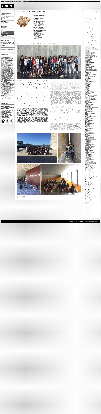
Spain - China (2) (88, 192)
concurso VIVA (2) (88, 25)
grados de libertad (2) (89, 123)
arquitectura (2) (88, 124)
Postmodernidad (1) (89, 108)
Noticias (3, 30)
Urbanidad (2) (87, 193)
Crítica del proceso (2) (89, 137)
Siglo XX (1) (87, 94)
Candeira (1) (87, 45)
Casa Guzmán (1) (88, 54)
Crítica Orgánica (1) (89, 169)
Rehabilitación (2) (88, 158)
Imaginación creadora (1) (90, 113)
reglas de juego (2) (89, 120)
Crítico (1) (87, 80)
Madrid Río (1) (88, 207)
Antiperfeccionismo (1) (89, 66)
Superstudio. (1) (88, 142)
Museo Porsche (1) (89, 28)
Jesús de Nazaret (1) (89, 161)
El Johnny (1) (87, 46)
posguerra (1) (87, 136)
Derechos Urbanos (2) (89, 152)
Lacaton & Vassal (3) (89, 57)
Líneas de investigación (6, 14)
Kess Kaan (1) (88, 200)
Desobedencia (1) (88, 135)
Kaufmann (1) (87, 197)
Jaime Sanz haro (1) (89, 105)
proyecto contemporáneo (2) (90, 116)
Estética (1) (87, 90)
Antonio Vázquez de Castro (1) (91, 205)
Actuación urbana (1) (89, 34)
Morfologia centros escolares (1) (91, 49)
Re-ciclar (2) (87, 185)
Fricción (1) (87, 143)
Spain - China (36, 43)
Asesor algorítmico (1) (89, 91)
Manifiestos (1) (88, 149)
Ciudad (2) (87, 50)
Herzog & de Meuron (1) (90, 128)
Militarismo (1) (88, 58)
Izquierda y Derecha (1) (89, 92)
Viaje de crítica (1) (88, 33)
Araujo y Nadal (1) (88, 156)
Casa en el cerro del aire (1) (90, 204)
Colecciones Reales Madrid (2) (91, 95)
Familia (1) (87, 160)
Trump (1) (87, 35)
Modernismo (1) (88, 181)
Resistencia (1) (88, 23)
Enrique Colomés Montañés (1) (91, 107)
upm (31, 1)
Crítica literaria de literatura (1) (91, 69)
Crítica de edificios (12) (89, 111)
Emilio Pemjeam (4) (89, 27)
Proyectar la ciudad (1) (89, 188)
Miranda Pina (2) (88, 36)
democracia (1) (88, 39)
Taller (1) (86, 32)
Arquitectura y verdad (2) (90, 52)
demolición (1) (88, 145)
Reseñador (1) (88, 88)
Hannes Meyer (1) (88, 41)
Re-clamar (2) (87, 186)
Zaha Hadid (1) (88, 206)
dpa (26, 1)
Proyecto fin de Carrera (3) (90, 18)
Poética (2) (87, 131)
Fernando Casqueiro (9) (90, 76)
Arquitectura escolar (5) (89, 47)
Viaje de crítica (47, 43)
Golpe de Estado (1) (89, 21)
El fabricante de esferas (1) (90, 180)
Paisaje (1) (87, 190)
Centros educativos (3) (89, 144)
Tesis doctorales (4, 24)
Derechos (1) (87, 87)
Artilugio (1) (87, 174)
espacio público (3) (89, 22)
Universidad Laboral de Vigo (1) (91, 48)
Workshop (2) (87, 191)
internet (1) (87, 129)
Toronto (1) (87, 119)
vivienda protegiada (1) (89, 26)
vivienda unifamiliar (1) (89, 96)
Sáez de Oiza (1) (88, 127)
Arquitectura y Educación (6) (90, 99)
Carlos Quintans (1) (89, 211)
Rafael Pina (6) (88, 78)
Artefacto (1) (87, 173)
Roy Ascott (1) (88, 115)
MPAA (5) (87, 42)
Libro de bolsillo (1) (89, 215)
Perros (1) (87, 73)
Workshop (53, 43)
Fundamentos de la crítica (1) (91, 146)
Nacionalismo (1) (88, 183)
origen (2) (87, 112)
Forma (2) (87, 110)
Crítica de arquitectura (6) (90, 133)
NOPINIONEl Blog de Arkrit (4, 32)
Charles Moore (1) (88, 140)
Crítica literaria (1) (88, 67)
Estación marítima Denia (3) (90, 74)
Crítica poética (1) (88, 154)
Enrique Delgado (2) (89, 29)
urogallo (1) (87, 121)
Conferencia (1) (88, 201)
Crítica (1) (87, 65)
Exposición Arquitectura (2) (90, 196)
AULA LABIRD (5, 22)
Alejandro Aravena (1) (89, 172)
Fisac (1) (86, 203)
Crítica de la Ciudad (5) (89, 104)
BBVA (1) (87, 125)
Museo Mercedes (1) (89, 30)
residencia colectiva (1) (89, 38)
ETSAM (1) (87, 202)
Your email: (3, 45)
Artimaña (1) (87, 175)
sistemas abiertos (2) (89, 118)
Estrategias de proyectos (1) (90, 40)
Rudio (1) (87, 51)
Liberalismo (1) (88, 106)
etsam (28, 1)
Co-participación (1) (89, 141)
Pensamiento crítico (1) (89, 63)
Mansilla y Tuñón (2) (89, 126)
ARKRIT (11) (87, 15)
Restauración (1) (88, 177)
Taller (41, 43)
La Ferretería (5, 36)
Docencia (3, 19)
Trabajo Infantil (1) (88, 79)
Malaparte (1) (87, 198)
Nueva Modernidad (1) (89, 62)
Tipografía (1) (87, 214)
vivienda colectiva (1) (89, 150)
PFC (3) (86, 16)
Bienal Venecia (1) (88, 209)
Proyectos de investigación (7, 17)
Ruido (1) (87, 77)
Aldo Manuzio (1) (88, 213)
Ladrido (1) (87, 75)
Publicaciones (4, 27)
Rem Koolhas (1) (88, 100)
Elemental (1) (87, 171)
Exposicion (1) (88, 166)
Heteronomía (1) (88, 20)
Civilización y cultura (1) (90, 167)
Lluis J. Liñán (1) (88, 109)
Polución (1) (87, 194)
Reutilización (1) (88, 61)
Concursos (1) (88, 83)
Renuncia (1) (87, 60)
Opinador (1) (87, 93)
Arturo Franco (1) (88, 68)
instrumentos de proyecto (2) (91, 43)
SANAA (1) (87, 103)
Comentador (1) (88, 86)
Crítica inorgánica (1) (89, 168)
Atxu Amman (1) (88, 31)
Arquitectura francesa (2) (90, 55)
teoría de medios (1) (89, 132)
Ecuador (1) (87, 97)
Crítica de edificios (28, 43)
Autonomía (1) (88, 19)
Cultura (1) (87, 153)
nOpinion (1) (87, 101)
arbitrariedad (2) (88, 122)
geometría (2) (87, 114)
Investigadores (4, 11)
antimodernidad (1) (89, 37)
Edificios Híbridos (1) (89, 151)
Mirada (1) (87, 189)
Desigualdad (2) (88, 170)
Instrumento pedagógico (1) (90, 139)
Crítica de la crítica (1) (89, 155)
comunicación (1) (88, 130)
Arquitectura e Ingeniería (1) (90, 98)
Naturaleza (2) (88, 199)
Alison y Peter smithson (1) (90, 138)
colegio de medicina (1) (89, 147)
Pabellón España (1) (89, 210)
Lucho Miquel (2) (88, 44)
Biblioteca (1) (87, 157)
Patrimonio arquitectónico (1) (91, 56)
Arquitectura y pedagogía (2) (90, 162)
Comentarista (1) (88, 84)
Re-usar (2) (87, 187)
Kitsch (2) (87, 182)
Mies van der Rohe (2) (89, 102)
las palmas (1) (88, 148)
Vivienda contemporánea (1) (90, 81)
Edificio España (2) (89, 184)
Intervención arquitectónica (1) (91, 176)
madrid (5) (87, 24)
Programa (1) (87, 85)
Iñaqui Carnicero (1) (89, 212)
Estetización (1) (88, 64)
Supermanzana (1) (88, 59)
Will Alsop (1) (87, 117)
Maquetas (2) (87, 195)
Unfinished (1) (88, 208)
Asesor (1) (87, 89)
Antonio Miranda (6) (89, 165)
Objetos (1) (87, 134)
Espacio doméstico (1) (89, 159)
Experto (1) (87, 82)
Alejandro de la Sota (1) (90, 53)
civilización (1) (88, 72)
